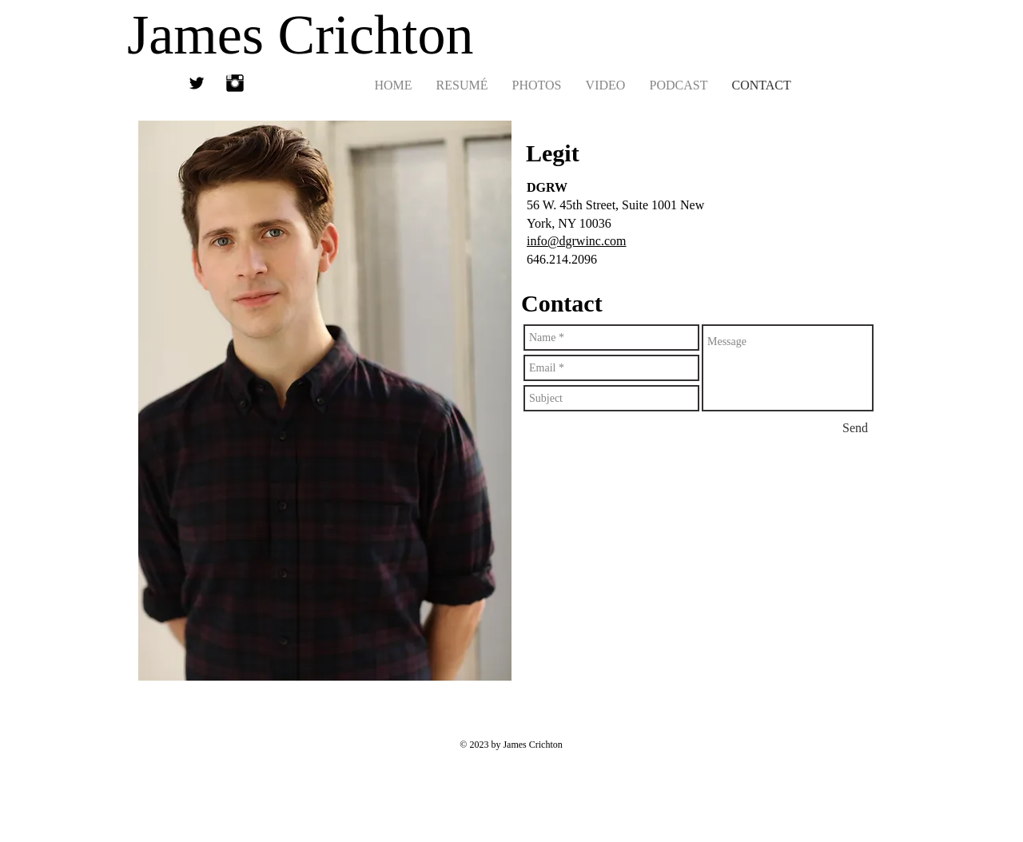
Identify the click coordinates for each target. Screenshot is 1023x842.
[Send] (855, 428)
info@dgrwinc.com (576, 241)
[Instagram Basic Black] (235, 83)
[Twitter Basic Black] (196, 83)
